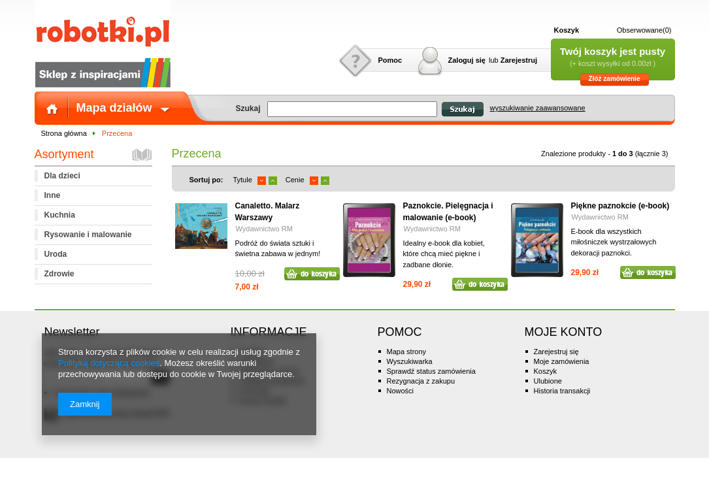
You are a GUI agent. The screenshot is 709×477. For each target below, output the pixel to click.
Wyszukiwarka (410, 361)
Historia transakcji (562, 391)
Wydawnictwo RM (264, 229)
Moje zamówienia (561, 361)
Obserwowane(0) (644, 30)
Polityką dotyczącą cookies (108, 363)
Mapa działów (114, 107)
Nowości (400, 391)
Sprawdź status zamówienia (431, 371)
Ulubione (548, 381)
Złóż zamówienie (614, 78)
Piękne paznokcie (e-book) (620, 205)
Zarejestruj (519, 60)
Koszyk (567, 30)
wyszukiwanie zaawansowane (537, 108)
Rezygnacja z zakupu (421, 381)
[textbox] (352, 109)
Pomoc (390, 60)
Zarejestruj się (556, 351)
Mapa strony (407, 351)
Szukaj (462, 109)
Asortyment (64, 154)
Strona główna (64, 133)
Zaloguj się (467, 60)
